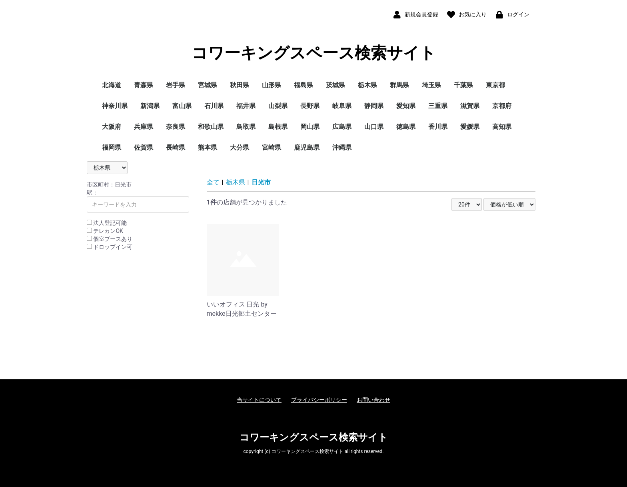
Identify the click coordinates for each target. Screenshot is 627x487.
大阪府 (111, 126)
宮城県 (207, 85)
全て (213, 182)
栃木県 (367, 85)
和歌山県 (211, 126)
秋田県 (239, 85)
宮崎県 (271, 147)
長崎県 (175, 147)
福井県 (246, 106)
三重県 (437, 106)
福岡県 (111, 147)
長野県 (309, 106)
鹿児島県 (306, 147)
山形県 (271, 85)
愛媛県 (469, 126)
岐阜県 (341, 106)
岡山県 (309, 126)
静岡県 (373, 106)
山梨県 (278, 106)
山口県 (373, 126)
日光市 (261, 182)
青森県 (143, 85)
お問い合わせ (373, 400)
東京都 (495, 85)
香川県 (437, 126)
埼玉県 (431, 85)
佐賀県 (143, 147)
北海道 (111, 85)
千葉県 (463, 85)
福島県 (303, 85)
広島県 (341, 126)
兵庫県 (143, 126)
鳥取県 (246, 126)
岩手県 (175, 85)
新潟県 (150, 106)
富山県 (182, 106)
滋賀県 (469, 106)
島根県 (278, 126)
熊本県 (207, 147)
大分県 (239, 147)
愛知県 (405, 106)
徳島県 (405, 126)
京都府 (501, 106)
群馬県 (399, 85)
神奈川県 (115, 106)
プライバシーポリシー (319, 400)
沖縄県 (341, 147)
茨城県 (335, 85)
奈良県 (175, 126)
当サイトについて (259, 400)
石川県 (214, 106)
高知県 (501, 126)
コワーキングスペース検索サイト (314, 53)
